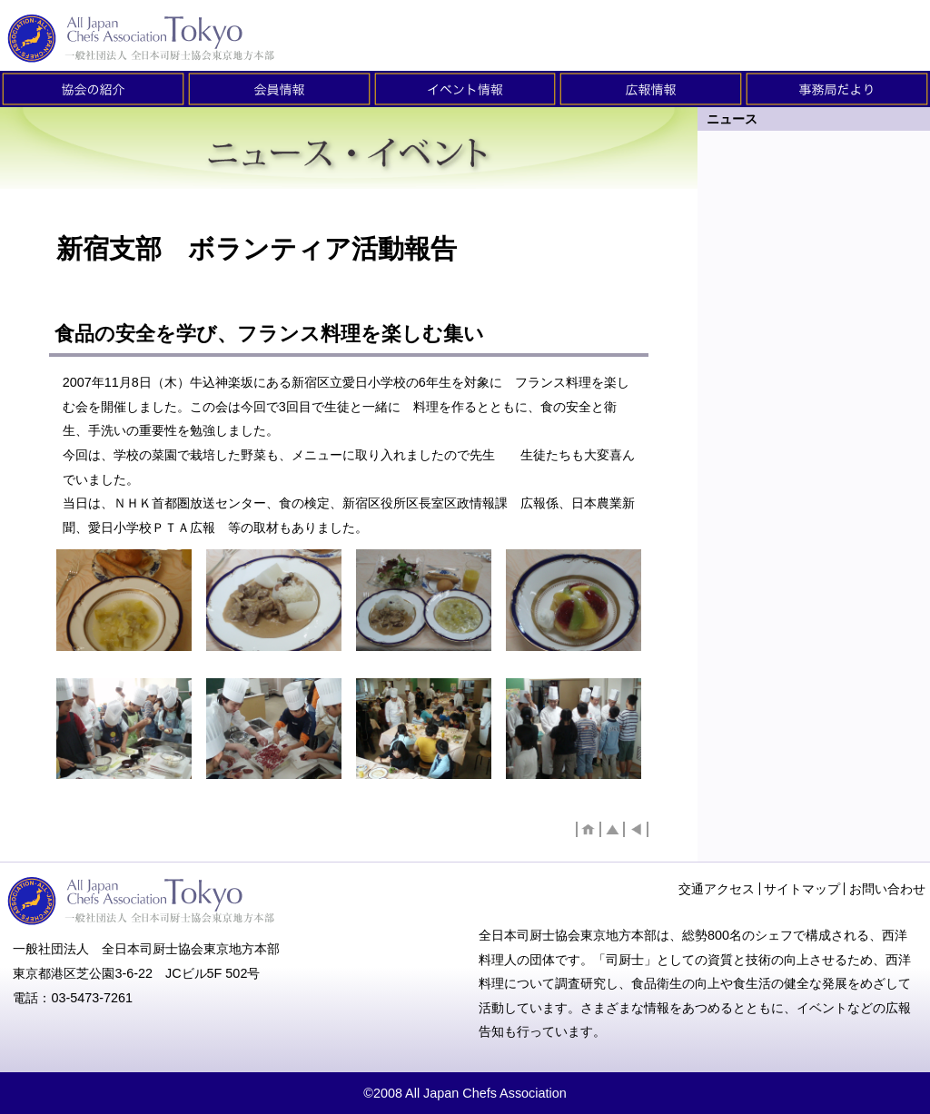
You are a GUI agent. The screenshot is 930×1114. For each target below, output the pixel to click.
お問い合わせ (887, 888)
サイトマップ (802, 888)
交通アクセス (716, 888)
